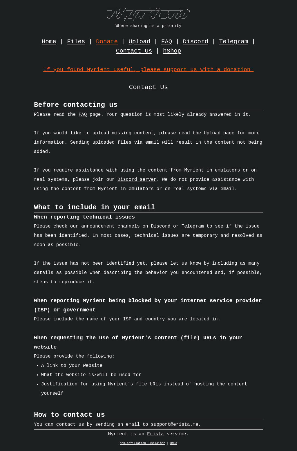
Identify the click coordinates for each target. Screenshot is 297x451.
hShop (172, 51)
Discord (195, 42)
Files (76, 42)
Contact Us (134, 51)
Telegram (233, 42)
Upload (139, 42)
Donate (107, 42)
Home (49, 42)
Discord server (136, 181)
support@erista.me (174, 426)
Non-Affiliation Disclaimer (142, 445)
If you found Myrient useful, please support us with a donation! (148, 69)
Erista (155, 435)
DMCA (173, 445)
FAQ (166, 42)
